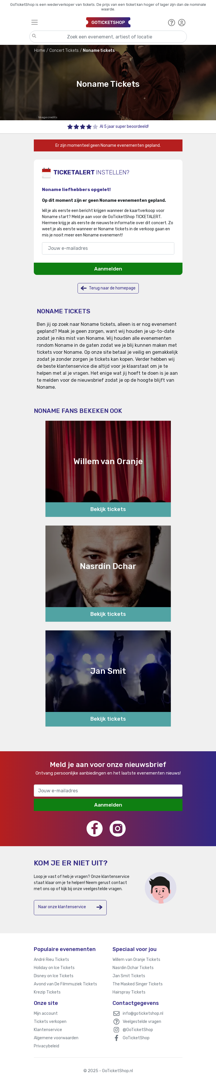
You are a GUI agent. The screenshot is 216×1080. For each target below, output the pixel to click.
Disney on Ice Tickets (53, 975)
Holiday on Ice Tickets (54, 967)
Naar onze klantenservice (70, 907)
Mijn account (46, 1013)
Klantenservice (48, 1029)
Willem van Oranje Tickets (136, 959)
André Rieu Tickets (51, 959)
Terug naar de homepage (108, 288)
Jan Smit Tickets (129, 975)
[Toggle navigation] (56, 22)
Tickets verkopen (50, 1021)
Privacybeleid (46, 1046)
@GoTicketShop (138, 1029)
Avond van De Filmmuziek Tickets (65, 984)
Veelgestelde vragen (142, 1021)
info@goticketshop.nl (143, 1013)
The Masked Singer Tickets (138, 984)
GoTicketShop (136, 1037)
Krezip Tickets (47, 992)
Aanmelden (108, 269)
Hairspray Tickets (129, 992)
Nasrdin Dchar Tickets (133, 967)
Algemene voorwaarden (56, 1037)
